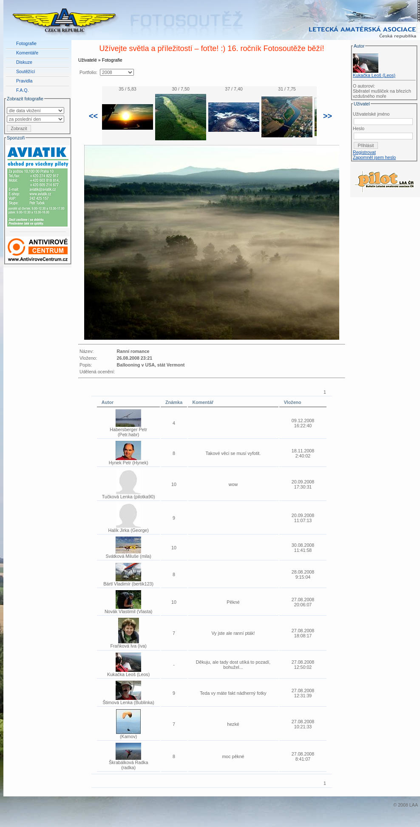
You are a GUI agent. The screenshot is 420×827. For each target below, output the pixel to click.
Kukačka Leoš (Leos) (374, 75)
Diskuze (24, 62)
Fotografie (26, 43)
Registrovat (364, 152)
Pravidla (24, 80)
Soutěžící (25, 71)
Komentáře (27, 52)
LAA (413, 804)
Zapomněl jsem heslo (374, 157)
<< (93, 116)
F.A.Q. (22, 90)
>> (327, 116)
